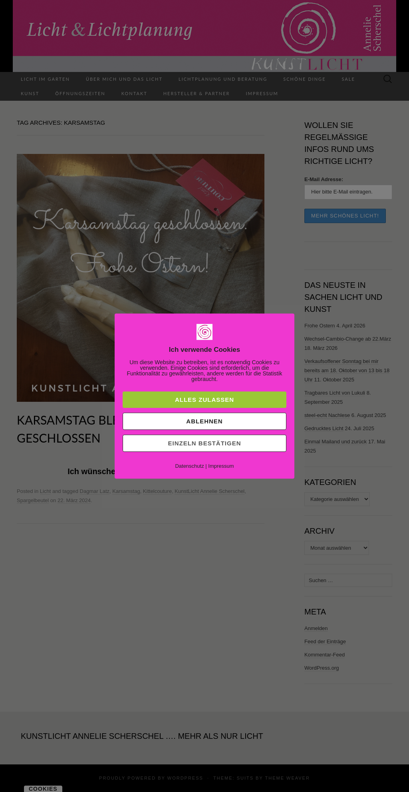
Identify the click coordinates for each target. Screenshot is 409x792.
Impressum (221, 466)
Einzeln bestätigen (204, 443)
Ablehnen (204, 421)
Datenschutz (189, 466)
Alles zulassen (204, 399)
